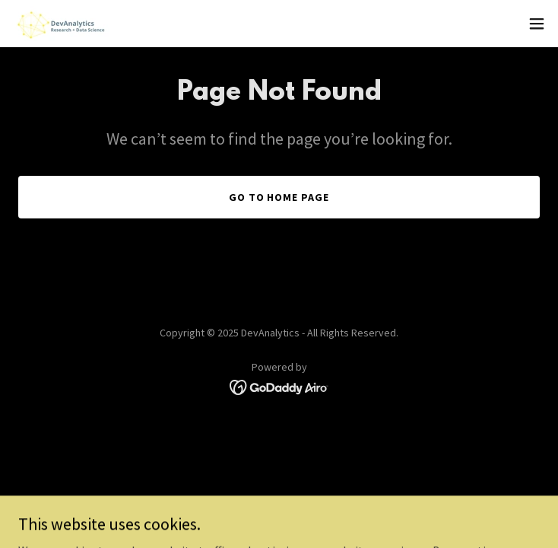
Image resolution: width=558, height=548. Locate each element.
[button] (537, 23)
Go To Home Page (279, 197)
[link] (61, 23)
